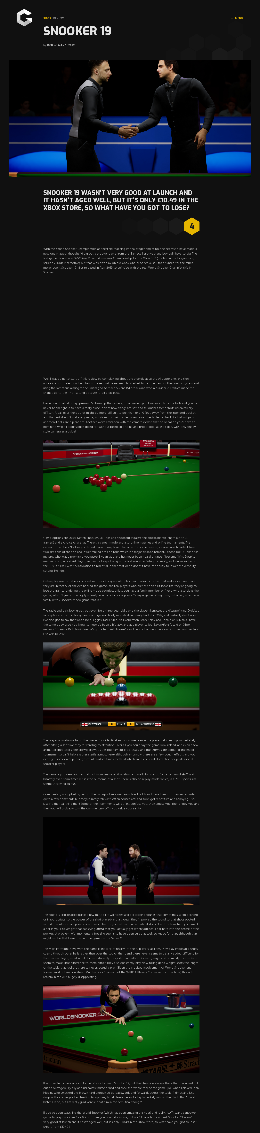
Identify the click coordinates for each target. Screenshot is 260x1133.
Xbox (47, 18)
